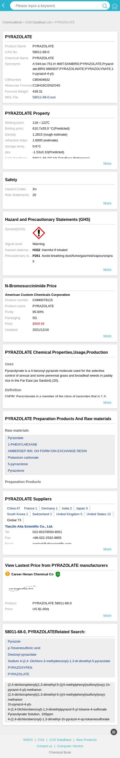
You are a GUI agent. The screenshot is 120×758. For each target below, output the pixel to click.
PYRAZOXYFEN (20, 667)
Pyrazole (14, 641)
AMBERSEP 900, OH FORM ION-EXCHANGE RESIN (47, 451)
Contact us (44, 746)
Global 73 (14, 520)
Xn (35, 189)
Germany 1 (49, 508)
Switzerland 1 (42, 514)
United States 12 (99, 514)
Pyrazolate (15, 438)
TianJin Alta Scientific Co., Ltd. (29, 526)
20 (34, 195)
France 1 (30, 508)
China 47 (13, 508)
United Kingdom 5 (69, 514)
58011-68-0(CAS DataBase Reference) (61, 158)
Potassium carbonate (23, 457)
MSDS (28, 740)
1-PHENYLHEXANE (22, 444)
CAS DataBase (60, 740)
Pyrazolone (16, 470)
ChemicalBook (12, 22)
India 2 (67, 508)
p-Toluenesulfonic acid (24, 648)
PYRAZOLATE (18, 674)
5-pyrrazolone (18, 464)
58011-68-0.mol (44, 97)
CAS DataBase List (38, 22)
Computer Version (70, 746)
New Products (86, 740)
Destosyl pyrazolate (22, 654)
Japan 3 (82, 508)
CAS (41, 740)
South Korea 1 (17, 514)
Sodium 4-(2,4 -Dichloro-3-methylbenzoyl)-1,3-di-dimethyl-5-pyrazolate (59, 661)
